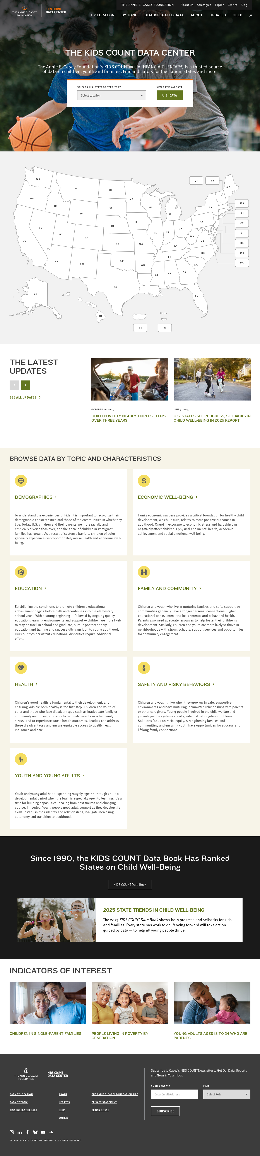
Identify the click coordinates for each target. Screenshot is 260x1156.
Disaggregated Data (164, 15)
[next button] (25, 385)
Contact (64, 1117)
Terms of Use (100, 1110)
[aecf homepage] (24, 10)
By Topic (129, 15)
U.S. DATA (169, 95)
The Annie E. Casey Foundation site (115, 1094)
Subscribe (165, 1111)
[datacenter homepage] (56, 11)
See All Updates (23, 397)
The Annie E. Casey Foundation (147, 5)
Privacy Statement (104, 1102)
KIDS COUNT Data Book (130, 884)
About (197, 15)
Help (237, 15)
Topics (219, 4)
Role (206, 1086)
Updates (218, 15)
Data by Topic (19, 1102)
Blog (244, 4)
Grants (232, 4)
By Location (103, 15)
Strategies (204, 4)
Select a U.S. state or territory (99, 87)
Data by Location (21, 1094)
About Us (187, 4)
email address (161, 1086)
